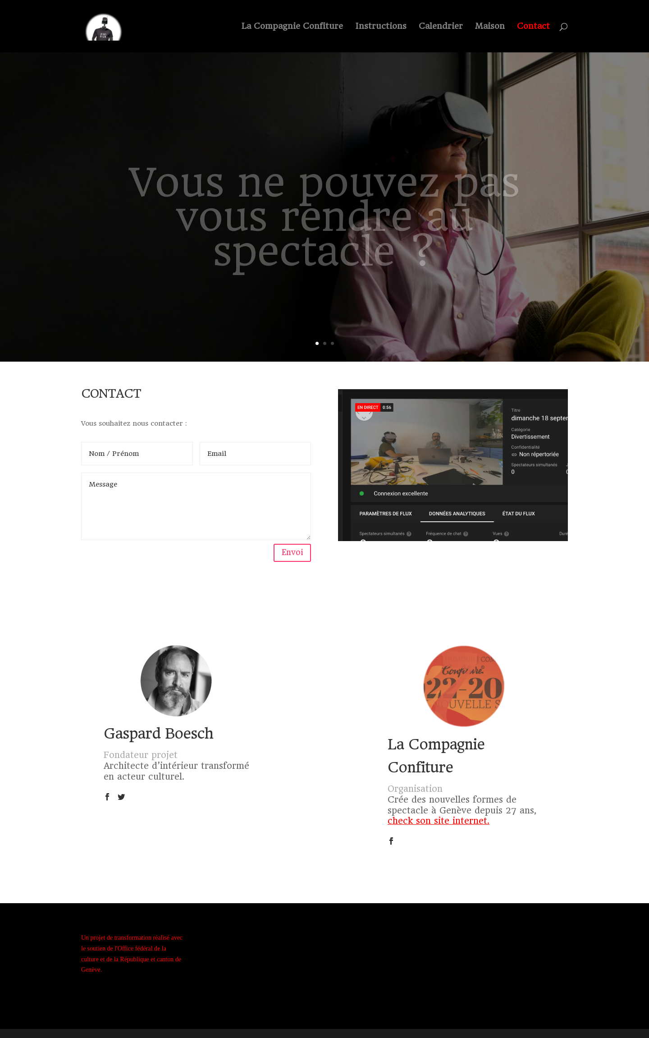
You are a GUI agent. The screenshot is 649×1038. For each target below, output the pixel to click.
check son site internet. (438, 821)
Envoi (292, 552)
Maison (490, 27)
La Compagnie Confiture (292, 27)
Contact (533, 27)
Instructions (381, 27)
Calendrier (441, 27)
